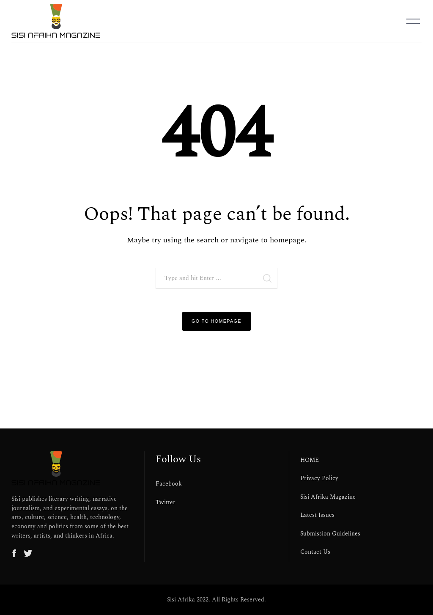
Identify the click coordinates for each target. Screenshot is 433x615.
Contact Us (315, 552)
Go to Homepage (216, 321)
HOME (309, 460)
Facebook (169, 484)
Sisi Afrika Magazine (328, 497)
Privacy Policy (319, 478)
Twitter (165, 502)
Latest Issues (317, 515)
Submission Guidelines (330, 533)
